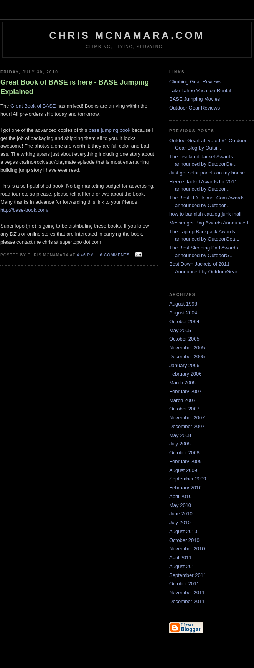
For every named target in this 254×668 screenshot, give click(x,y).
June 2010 (181, 514)
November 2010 (187, 549)
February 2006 (185, 374)
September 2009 (187, 479)
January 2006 (184, 365)
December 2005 (187, 356)
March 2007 (182, 400)
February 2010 (185, 487)
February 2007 (185, 391)
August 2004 (183, 313)
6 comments (115, 255)
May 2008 (180, 435)
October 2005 (184, 339)
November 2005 (187, 348)
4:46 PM (85, 255)
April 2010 (180, 496)
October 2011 (184, 584)
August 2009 (183, 470)
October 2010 (184, 540)
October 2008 (184, 452)
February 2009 (185, 461)
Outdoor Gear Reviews (194, 108)
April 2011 (180, 557)
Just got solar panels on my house (207, 173)
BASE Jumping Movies (194, 99)
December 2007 (187, 426)
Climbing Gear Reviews (195, 82)
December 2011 (187, 601)
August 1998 (183, 304)
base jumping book (109, 130)
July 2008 (180, 444)
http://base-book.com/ (24, 210)
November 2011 (187, 592)
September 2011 (187, 575)
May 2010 (180, 505)
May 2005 (180, 330)
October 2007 (184, 409)
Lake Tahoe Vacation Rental (200, 90)
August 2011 (183, 566)
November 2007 (187, 417)
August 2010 (183, 531)
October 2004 (184, 321)
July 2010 (180, 522)
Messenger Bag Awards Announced (208, 223)
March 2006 (182, 383)
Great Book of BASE (33, 106)
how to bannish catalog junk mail (205, 214)
